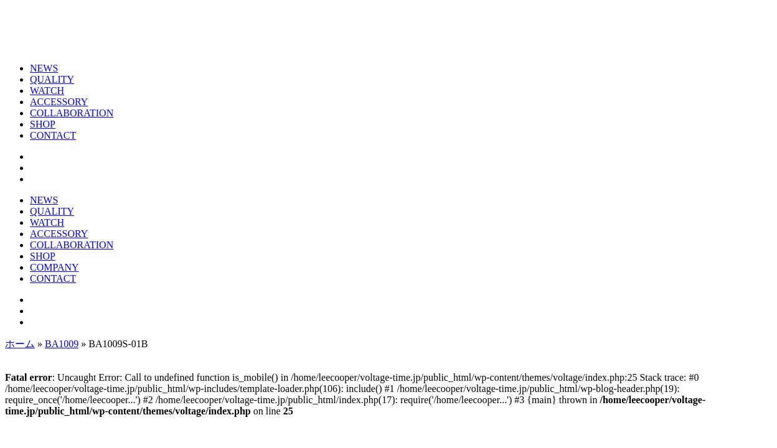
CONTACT (53, 135)
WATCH (47, 90)
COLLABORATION (71, 113)
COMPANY (54, 267)
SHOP (42, 124)
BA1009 (61, 343)
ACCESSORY (59, 101)
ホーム (20, 343)
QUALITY (52, 79)
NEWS (44, 68)
